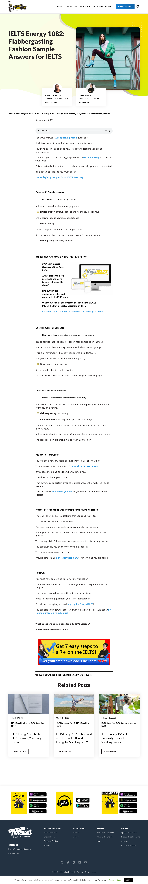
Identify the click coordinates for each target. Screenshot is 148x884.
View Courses (121, 7)
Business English (51, 844)
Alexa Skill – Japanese (106, 836)
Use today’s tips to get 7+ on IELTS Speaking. (59, 177)
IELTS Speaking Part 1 (66, 137)
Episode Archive (50, 836)
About (56, 7)
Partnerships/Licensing (130, 840)
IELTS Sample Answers (24, 113)
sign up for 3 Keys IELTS (80, 604)
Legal (94, 875)
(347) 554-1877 (14, 857)
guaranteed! (73, 311)
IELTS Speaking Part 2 (65, 723)
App (98, 844)
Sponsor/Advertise (99, 7)
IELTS (10, 113)
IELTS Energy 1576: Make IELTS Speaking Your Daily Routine (27, 737)
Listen (100, 832)
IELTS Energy (79, 832)
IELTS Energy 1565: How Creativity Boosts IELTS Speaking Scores (117, 737)
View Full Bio (51, 102)
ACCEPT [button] (129, 880)
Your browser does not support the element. (74, 131)
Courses (67, 7)
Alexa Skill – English (105, 840)
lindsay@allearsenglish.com (19, 852)
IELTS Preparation (129, 849)
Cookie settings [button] (115, 880)
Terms (87, 875)
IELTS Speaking (43, 113)
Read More (20, 755)
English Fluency (50, 840)
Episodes (77, 836)
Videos (47, 849)
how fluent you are (62, 491)
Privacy (80, 875)
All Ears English (53, 832)
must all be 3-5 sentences (84, 466)
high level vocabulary (67, 557)
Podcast (80, 7)
